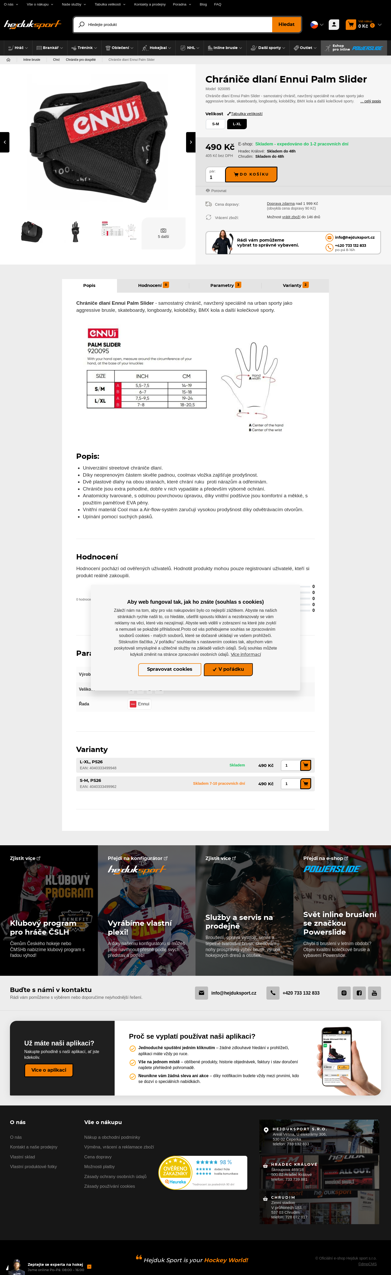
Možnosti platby (99, 1166)
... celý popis (370, 101)
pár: (212, 171)
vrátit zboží (291, 217)
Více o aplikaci (48, 1070)
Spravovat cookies (169, 669)
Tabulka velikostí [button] (108, 4)
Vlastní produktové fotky (33, 1166)
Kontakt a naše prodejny (33, 1147)
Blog (203, 4)
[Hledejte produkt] (187, 24)
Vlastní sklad (22, 1156)
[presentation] (4, 142)
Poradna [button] (179, 4)
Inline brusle (31, 60)
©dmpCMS (367, 1264)
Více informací (246, 654)
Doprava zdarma (281, 203)
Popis (89, 286)
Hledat (286, 24)
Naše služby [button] (71, 4)
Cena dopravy (97, 1156)
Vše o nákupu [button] (37, 4)
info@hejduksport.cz (225, 993)
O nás (16, 1137)
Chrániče (59, 60)
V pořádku (228, 669)
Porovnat (218, 191)
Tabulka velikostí (244, 114)
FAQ (217, 4)
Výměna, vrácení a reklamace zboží (119, 1147)
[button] (18, 48)
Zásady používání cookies (109, 1186)
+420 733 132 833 (293, 993)
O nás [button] (8, 4)
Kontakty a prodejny (150, 4)
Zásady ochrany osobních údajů (115, 1176)
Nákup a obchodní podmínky (112, 1137)
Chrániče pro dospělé (93, 60)
